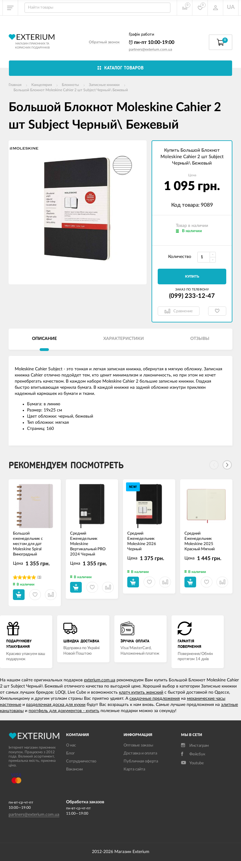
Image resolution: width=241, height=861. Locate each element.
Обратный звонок (104, 42)
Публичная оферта (141, 761)
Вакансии (74, 769)
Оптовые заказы (138, 745)
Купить (192, 276)
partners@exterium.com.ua (150, 49)
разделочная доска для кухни (55, 705)
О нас (71, 745)
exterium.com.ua (99, 680)
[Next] (227, 464)
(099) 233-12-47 (192, 296)
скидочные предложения (154, 698)
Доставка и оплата (140, 753)
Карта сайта (134, 769)
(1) (39, 577)
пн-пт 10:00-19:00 (151, 42)
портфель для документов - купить (64, 711)
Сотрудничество (81, 761)
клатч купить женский (141, 692)
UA (231, 7)
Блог (70, 753)
